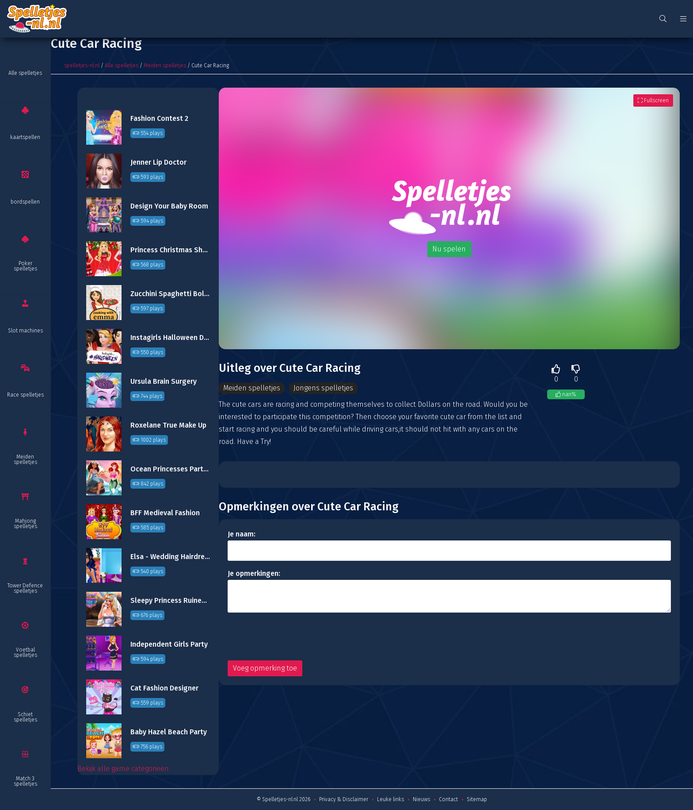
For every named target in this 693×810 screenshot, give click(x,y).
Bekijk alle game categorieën (123, 768)
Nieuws (421, 799)
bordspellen (25, 202)
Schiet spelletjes (25, 717)
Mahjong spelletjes (25, 523)
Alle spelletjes (25, 73)
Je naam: (241, 534)
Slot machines (25, 331)
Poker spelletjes (25, 266)
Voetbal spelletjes (25, 652)
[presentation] (295, 636)
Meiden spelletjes (25, 459)
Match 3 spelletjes (25, 781)
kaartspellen (25, 137)
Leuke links (390, 799)
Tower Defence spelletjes (25, 588)
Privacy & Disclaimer (343, 799)
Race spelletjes (25, 395)
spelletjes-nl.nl (81, 65)
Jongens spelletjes (323, 388)
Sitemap (477, 799)
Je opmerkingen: (254, 573)
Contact (448, 799)
